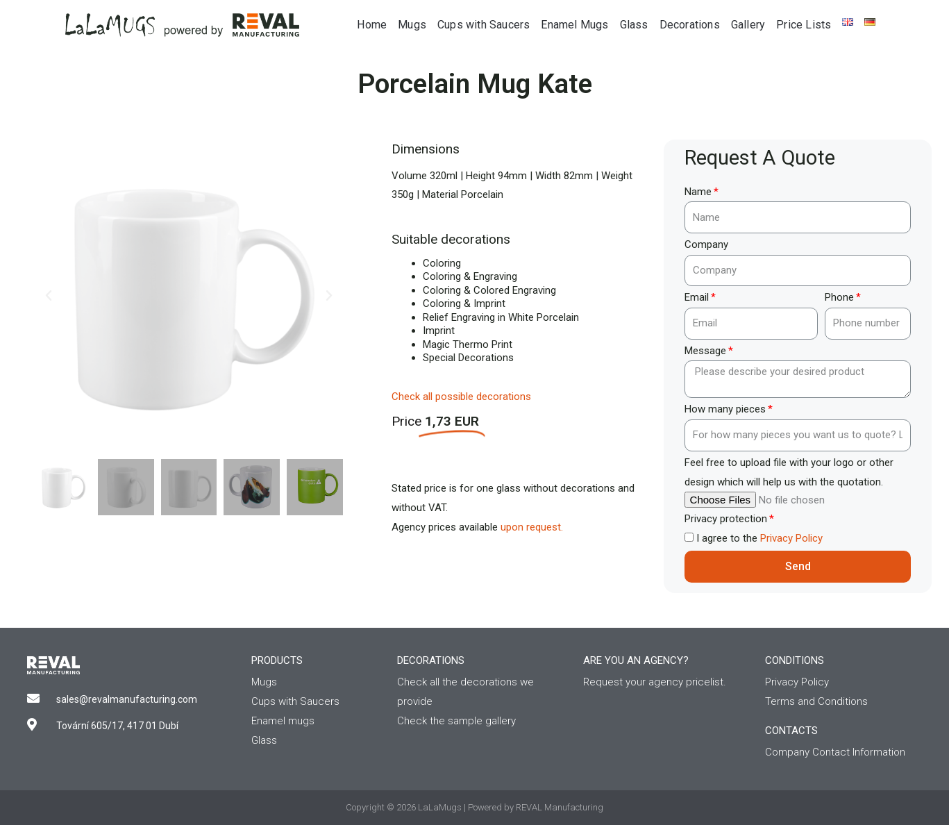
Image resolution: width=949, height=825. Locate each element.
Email (697, 297)
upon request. (532, 527)
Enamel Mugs (574, 24)
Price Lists (803, 24)
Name (698, 191)
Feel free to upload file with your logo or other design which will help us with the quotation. (789, 472)
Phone (839, 297)
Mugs (412, 24)
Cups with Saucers (483, 24)
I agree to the (759, 538)
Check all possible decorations (461, 396)
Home (372, 24)
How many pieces (725, 409)
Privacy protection (726, 518)
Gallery (748, 24)
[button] (49, 296)
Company (706, 244)
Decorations (690, 24)
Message (705, 350)
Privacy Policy (791, 538)
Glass (634, 24)
